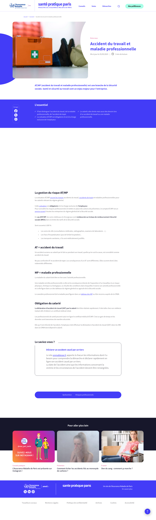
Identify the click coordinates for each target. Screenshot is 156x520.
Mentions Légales (51, 503)
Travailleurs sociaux (29, 503)
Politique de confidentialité (77, 503)
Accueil (26, 17)
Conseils (31, 17)
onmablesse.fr (59, 355)
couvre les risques (57, 198)
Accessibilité (129, 503)
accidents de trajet (86, 198)
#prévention (67, 395)
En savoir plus (127, 489)
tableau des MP (87, 294)
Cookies (113, 503)
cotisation (43, 206)
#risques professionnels (84, 395)
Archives (99, 503)
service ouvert (40, 211)
